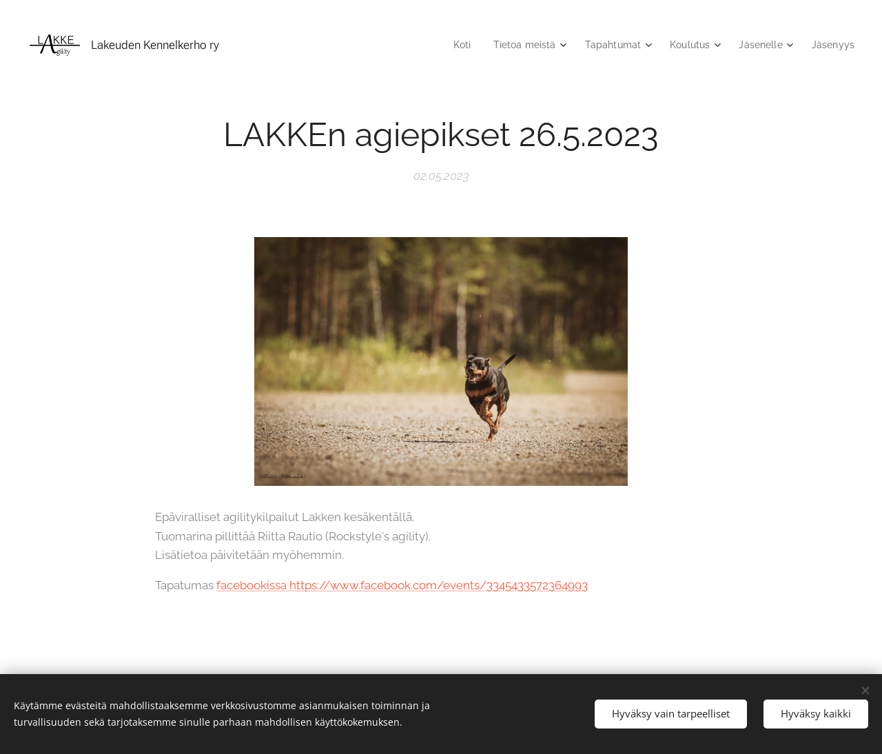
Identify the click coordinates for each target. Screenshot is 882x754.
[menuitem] (447, 45)
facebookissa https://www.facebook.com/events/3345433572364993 (402, 585)
